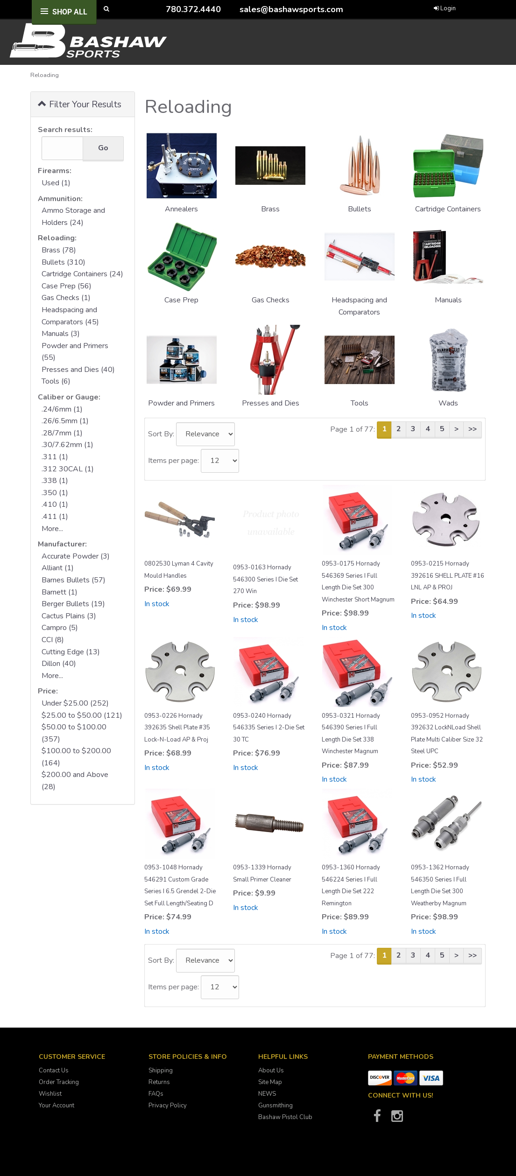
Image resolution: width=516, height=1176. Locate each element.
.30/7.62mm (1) (67, 445)
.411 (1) (55, 516)
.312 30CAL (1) (68, 469)
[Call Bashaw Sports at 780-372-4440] (159, 9)
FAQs (155, 1094)
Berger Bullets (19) (73, 604)
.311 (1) (55, 457)
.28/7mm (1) (62, 433)
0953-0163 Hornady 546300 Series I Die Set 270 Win (265, 579)
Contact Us (54, 1070)
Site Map (270, 1082)
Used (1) (56, 183)
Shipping (160, 1070)
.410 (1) (55, 504)
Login (445, 8)
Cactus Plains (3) (69, 616)
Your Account (56, 1105)
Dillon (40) (59, 663)
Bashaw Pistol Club (285, 1117)
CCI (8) (53, 640)
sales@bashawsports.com (291, 9)
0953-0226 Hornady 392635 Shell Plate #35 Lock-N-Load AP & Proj (177, 728)
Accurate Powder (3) (76, 556)
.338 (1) (55, 481)
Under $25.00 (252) (75, 703)
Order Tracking (59, 1082)
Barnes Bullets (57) (74, 580)
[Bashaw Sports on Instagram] (397, 1119)
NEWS (267, 1094)
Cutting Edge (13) (71, 652)
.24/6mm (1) (62, 409)
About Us (271, 1070)
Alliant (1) (58, 568)
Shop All (69, 11)
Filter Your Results (79, 104)
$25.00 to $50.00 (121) (82, 715)
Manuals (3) (61, 334)
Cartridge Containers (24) (82, 274)
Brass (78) (59, 250)
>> (472, 429)
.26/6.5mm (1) (65, 421)
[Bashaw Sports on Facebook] (377, 1119)
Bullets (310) (63, 262)
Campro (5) (60, 628)
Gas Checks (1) (66, 298)
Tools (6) (56, 381)
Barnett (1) (60, 592)
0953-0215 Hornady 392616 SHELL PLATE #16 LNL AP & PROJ (447, 576)
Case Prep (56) (67, 286)
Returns (159, 1082)
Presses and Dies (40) (78, 369)
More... (52, 529)
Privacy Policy (167, 1105)
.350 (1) (55, 493)
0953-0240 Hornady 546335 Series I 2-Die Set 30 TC (268, 728)
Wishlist (50, 1094)
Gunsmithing (275, 1105)
